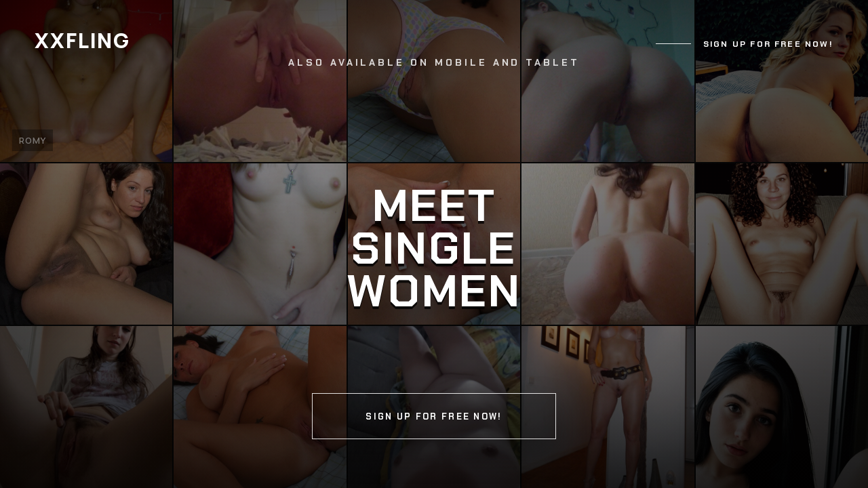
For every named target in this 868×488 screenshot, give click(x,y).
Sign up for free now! (768, 44)
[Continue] (434, 244)
